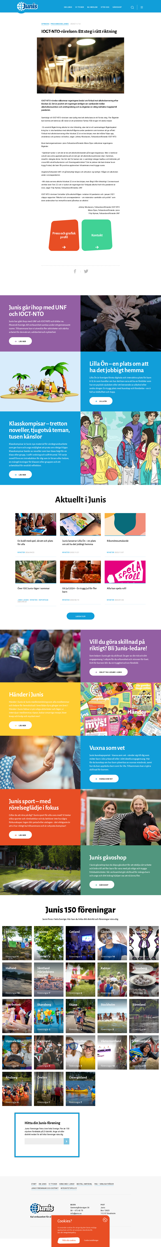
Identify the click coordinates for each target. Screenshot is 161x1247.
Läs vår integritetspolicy (67, 1232)
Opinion (45, 24)
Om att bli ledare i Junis (108, 672)
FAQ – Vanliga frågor (104, 1184)
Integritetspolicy (69, 1188)
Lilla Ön (101, 401)
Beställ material (84, 1184)
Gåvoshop (117, 7)
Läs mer (20, 341)
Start (33, 1184)
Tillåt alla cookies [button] (69, 1240)
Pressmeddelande (60, 24)
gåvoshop (101, 885)
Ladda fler (81, 616)
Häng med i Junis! (66, 1184)
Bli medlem (92, 7)
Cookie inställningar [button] (91, 1240)
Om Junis (68, 7)
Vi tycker (79, 7)
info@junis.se (76, 1213)
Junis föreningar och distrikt (44, 1188)
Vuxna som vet (104, 779)
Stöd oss (105, 7)
